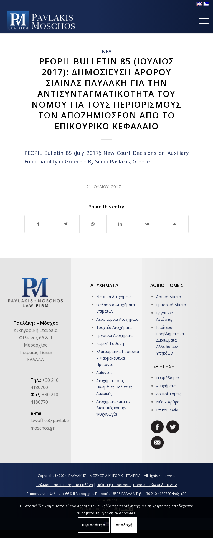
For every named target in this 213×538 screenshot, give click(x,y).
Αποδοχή (124, 524)
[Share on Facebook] (38, 224)
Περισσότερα (93, 524)
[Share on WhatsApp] (93, 224)
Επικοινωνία (167, 410)
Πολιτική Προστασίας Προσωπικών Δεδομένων (137, 484)
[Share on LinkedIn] (120, 224)
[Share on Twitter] (65, 224)
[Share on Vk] (147, 224)
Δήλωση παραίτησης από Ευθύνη (64, 484)
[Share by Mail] (174, 224)
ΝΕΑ (106, 51)
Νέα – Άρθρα (167, 402)
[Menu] (201, 20)
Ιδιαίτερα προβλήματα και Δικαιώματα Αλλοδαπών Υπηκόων (170, 340)
